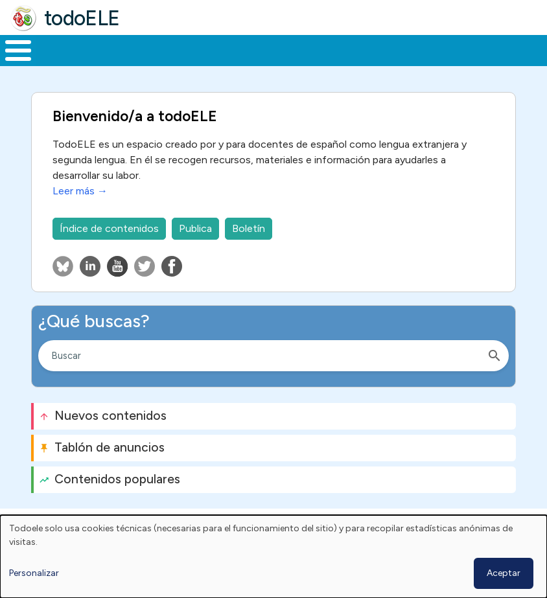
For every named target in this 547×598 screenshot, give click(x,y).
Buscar (522, 49)
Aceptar (503, 573)
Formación (146, 49)
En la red (296, 49)
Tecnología (377, 49)
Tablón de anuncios (102, 445)
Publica (195, 226)
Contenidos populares (109, 477)
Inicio (11, 49)
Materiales (62, 49)
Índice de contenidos (109, 226)
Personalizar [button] (34, 573)
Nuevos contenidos (103, 413)
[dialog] (273, 556)
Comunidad (463, 49)
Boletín (248, 226)
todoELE (82, 18)
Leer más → (80, 189)
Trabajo (223, 49)
